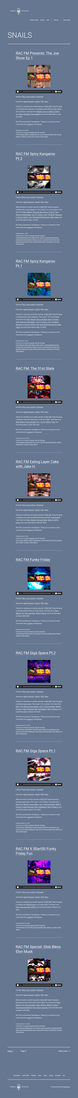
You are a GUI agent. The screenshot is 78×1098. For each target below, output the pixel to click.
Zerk (30, 217)
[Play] (18, 91)
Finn (38, 422)
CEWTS (56, 112)
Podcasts (31, 132)
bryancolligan (26, 215)
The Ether (42, 132)
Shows (56, 20)
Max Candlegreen (41, 709)
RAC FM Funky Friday (33, 559)
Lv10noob (19, 217)
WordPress (66, 1087)
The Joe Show (36, 136)
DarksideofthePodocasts (52, 237)
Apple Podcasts (28, 102)
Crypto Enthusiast (28, 709)
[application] (39, 91)
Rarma (46, 212)
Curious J (40, 215)
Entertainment (33, 134)
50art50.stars (31, 905)
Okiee (49, 709)
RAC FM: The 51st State (35, 368)
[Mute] (56, 91)
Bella (52, 217)
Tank (56, 212)
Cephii (56, 217)
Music (42, 20)
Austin (18, 523)
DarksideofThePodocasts (41, 217)
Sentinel (18, 215)
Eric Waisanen (28, 240)
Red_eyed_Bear (38, 212)
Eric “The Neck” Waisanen (53, 215)
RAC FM (48, 106)
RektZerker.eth (25, 242)
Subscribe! (66, 20)
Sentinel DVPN (37, 242)
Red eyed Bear (49, 442)
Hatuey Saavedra (42, 1008)
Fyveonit (51, 212)
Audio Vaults (34, 20)
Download (39, 97)
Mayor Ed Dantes (25, 114)
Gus (17, 114)
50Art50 (22, 927)
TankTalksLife (50, 242)
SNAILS (51, 112)
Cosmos (26, 132)
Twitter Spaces (44, 136)
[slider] (37, 91)
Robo (24, 212)
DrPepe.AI (45, 729)
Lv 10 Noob (45, 240)
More (46, 102)
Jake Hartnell (55, 517)
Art (26, 927)
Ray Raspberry (36, 114)
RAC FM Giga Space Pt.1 (36, 751)
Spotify (37, 102)
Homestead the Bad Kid (24, 1008)
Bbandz (39, 112)
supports (30, 124)
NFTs (28, 927)
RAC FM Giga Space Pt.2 (36, 653)
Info (48, 20)
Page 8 (23, 1051)
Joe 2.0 (45, 112)
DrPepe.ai (55, 709)
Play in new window (28, 97)
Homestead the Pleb (56, 1028)
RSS (42, 102)
